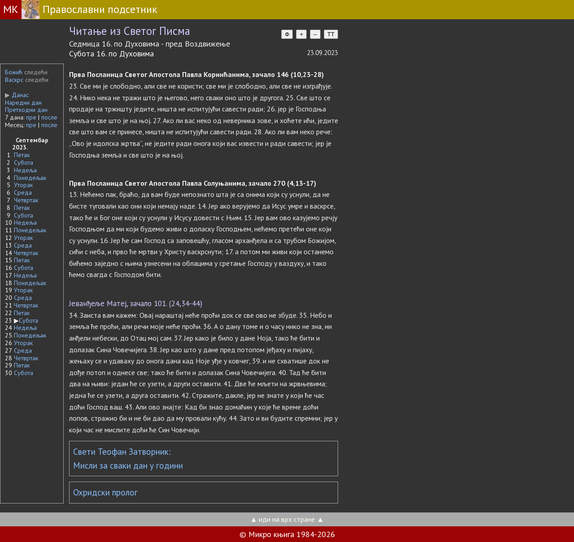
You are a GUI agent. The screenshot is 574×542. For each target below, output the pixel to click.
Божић (13, 72)
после (49, 117)
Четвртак (26, 200)
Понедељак (30, 178)
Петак (22, 155)
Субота (23, 162)
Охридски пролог (105, 492)
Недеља (25, 170)
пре (31, 117)
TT (331, 34)
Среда (23, 192)
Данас (17, 95)
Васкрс (14, 80)
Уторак (23, 185)
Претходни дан (26, 110)
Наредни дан (23, 102)
